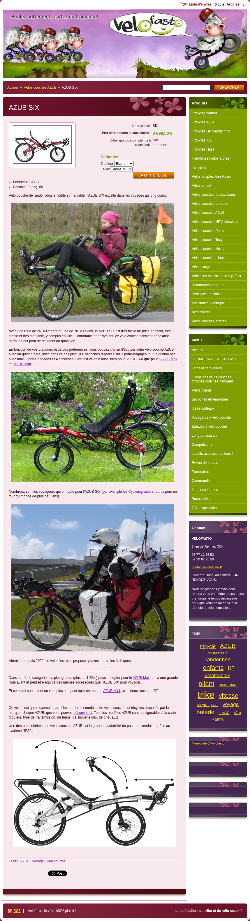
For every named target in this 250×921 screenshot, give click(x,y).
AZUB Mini (22, 364)
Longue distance (204, 436)
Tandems (199, 167)
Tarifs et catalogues (207, 368)
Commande (201, 481)
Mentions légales (205, 490)
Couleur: (107, 164)
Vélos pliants (202, 390)
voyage (38, 861)
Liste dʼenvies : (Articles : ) (217, 4)
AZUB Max (168, 359)
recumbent (228, 684)
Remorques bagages (208, 285)
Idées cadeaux (203, 408)
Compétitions (202, 445)
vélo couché (56, 861)
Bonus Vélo (200, 499)
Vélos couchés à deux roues (214, 195)
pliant (206, 683)
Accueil (13, 87)
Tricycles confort (204, 113)
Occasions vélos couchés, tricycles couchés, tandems (213, 379)
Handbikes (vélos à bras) (211, 158)
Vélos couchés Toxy (207, 240)
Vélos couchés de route (210, 204)
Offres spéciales (204, 508)
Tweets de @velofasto (208, 743)
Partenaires (200, 472)
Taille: (105, 169)
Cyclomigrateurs (141, 492)
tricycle (208, 646)
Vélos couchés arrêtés (209, 321)
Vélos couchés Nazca (208, 249)
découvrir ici (82, 713)
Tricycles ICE (202, 140)
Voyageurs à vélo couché (211, 417)
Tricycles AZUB (204, 122)
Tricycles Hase (203, 149)
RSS (17, 911)
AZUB (24, 861)
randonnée (217, 659)
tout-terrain (218, 653)
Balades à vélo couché (209, 426)
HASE (224, 713)
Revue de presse (205, 463)
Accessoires (201, 312)
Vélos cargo (201, 267)
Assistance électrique (208, 303)
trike (206, 695)
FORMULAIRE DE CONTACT (215, 359)
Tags (13, 861)
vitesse (228, 695)
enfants (213, 667)
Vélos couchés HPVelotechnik (215, 222)
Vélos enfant (201, 185)
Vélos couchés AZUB (40, 87)
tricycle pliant (207, 705)
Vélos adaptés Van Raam (211, 176)
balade (205, 712)
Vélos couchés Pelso (208, 231)
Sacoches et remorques (210, 399)
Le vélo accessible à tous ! (212, 454)
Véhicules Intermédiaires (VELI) (216, 276)
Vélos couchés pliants (209, 258)
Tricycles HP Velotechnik (211, 131)
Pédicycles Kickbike (207, 294)
